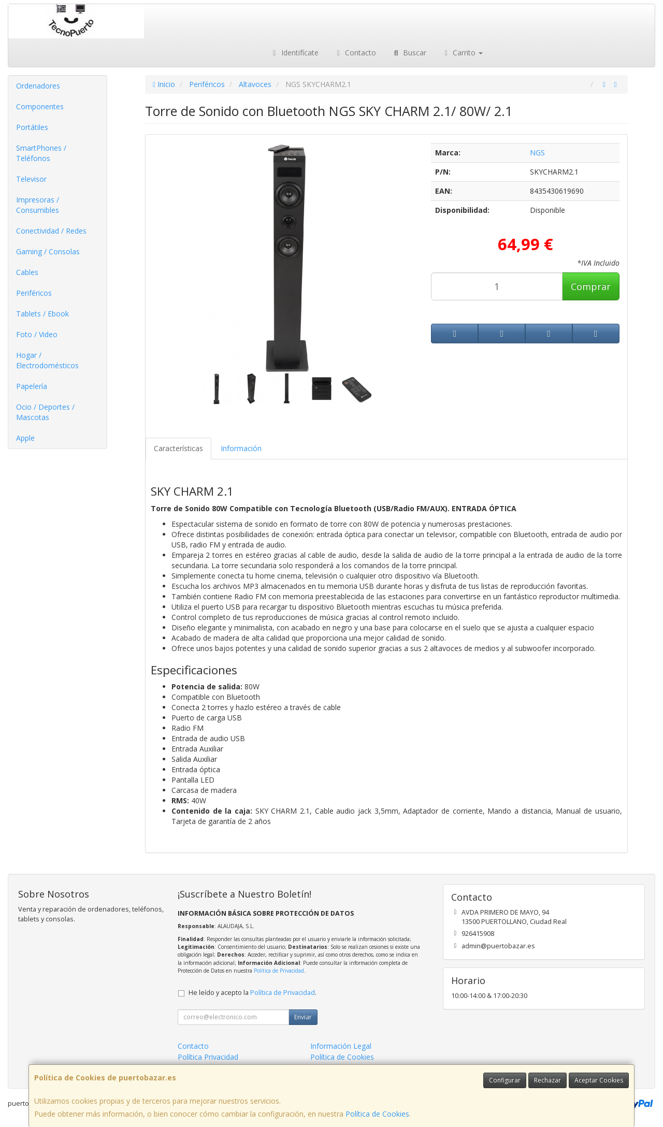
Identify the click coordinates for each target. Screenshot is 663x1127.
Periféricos (34, 293)
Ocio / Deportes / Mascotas (45, 412)
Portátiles (32, 127)
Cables (27, 272)
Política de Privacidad (279, 970)
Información (241, 448)
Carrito (462, 52)
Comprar (591, 286)
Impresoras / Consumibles (37, 205)
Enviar (303, 1017)
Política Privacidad (208, 1057)
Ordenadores (38, 86)
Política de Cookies (377, 1114)
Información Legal (340, 1046)
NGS (537, 152)
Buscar (409, 52)
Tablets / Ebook (42, 314)
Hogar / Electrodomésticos (47, 360)
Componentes (40, 106)
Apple (25, 438)
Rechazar (547, 1080)
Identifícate (294, 52)
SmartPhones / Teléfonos (41, 153)
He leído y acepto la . (252, 992)
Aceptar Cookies (598, 1080)
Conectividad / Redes (51, 231)
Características (178, 448)
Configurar (505, 1080)
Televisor (31, 179)
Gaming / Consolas (48, 251)
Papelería (31, 386)
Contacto (355, 52)
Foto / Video (36, 334)
